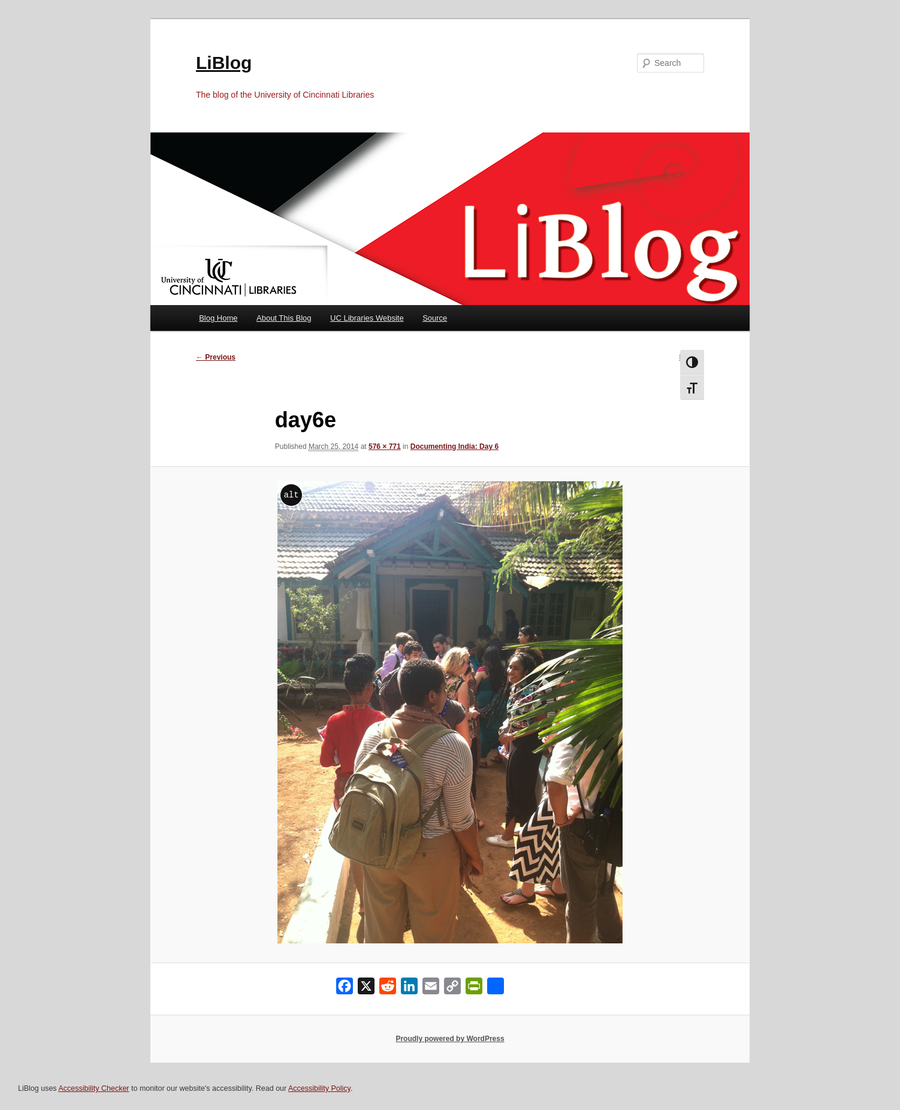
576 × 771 (385, 446)
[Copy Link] (452, 989)
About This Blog (284, 317)
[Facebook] (344, 989)
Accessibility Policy (319, 1088)
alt (290, 494)
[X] (366, 989)
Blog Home (218, 317)
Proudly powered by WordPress (449, 1038)
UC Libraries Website (367, 317)
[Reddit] (387, 989)
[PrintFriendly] (474, 989)
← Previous (215, 357)
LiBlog (224, 63)
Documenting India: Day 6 (454, 446)
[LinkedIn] (409, 989)
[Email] (431, 989)
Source (434, 317)
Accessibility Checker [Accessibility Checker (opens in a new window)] (93, 1088)
